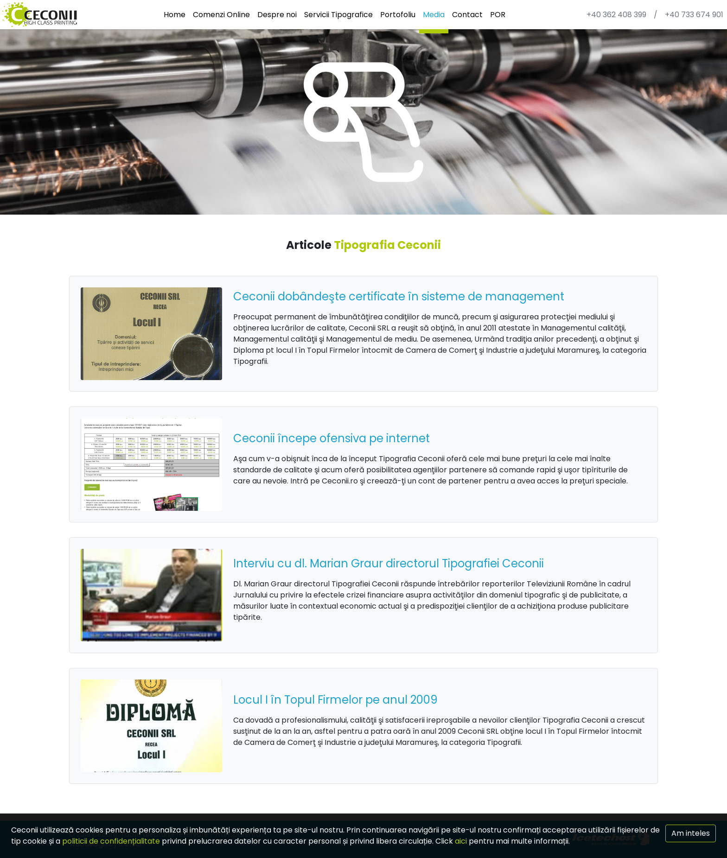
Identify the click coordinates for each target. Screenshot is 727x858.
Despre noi (277, 14)
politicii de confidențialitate (111, 841)
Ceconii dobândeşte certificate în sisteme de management (398, 296)
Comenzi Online (221, 14)
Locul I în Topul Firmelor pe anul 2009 (335, 700)
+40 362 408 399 (616, 14)
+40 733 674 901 (694, 14)
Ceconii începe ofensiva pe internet (331, 438)
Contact (467, 14)
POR (497, 14)
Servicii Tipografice (338, 14)
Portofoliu (397, 14)
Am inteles (690, 833)
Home (174, 14)
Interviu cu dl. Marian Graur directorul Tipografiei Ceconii (388, 563)
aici (461, 841)
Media (434, 14)
